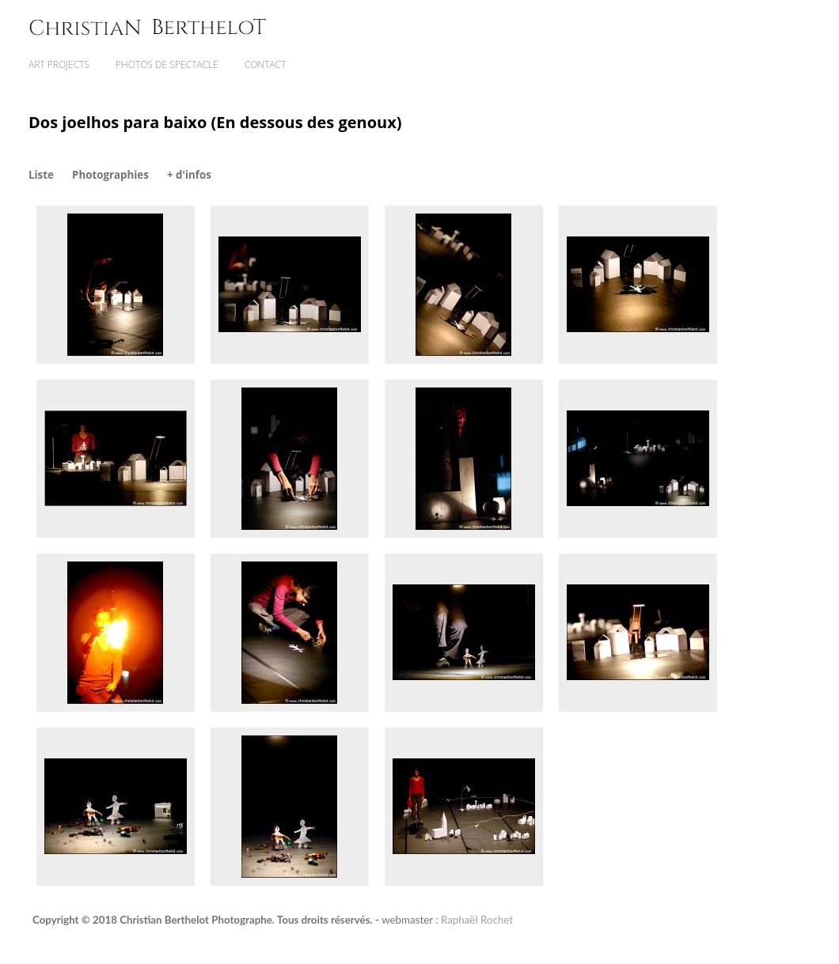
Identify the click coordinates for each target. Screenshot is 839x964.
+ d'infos (189, 175)
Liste (41, 175)
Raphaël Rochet (477, 919)
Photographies (110, 175)
